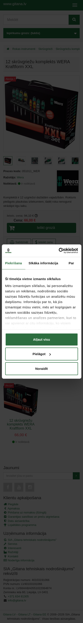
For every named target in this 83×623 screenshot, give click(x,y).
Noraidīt (41, 368)
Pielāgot (42, 354)
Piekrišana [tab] (13, 263)
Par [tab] (71, 263)
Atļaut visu (41, 339)
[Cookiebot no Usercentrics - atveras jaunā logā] (59, 251)
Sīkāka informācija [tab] (43, 263)
